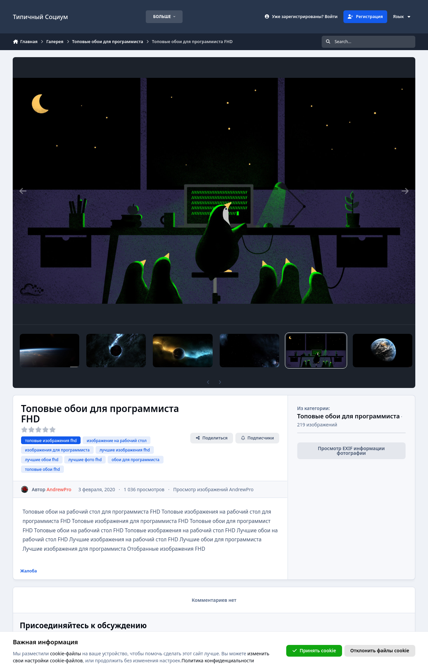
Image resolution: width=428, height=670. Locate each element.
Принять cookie (314, 650)
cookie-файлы (65, 653)
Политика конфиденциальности (218, 660)
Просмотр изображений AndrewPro (213, 489)
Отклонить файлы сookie (379, 650)
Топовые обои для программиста (348, 416)
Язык (402, 16)
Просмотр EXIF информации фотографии (351, 450)
